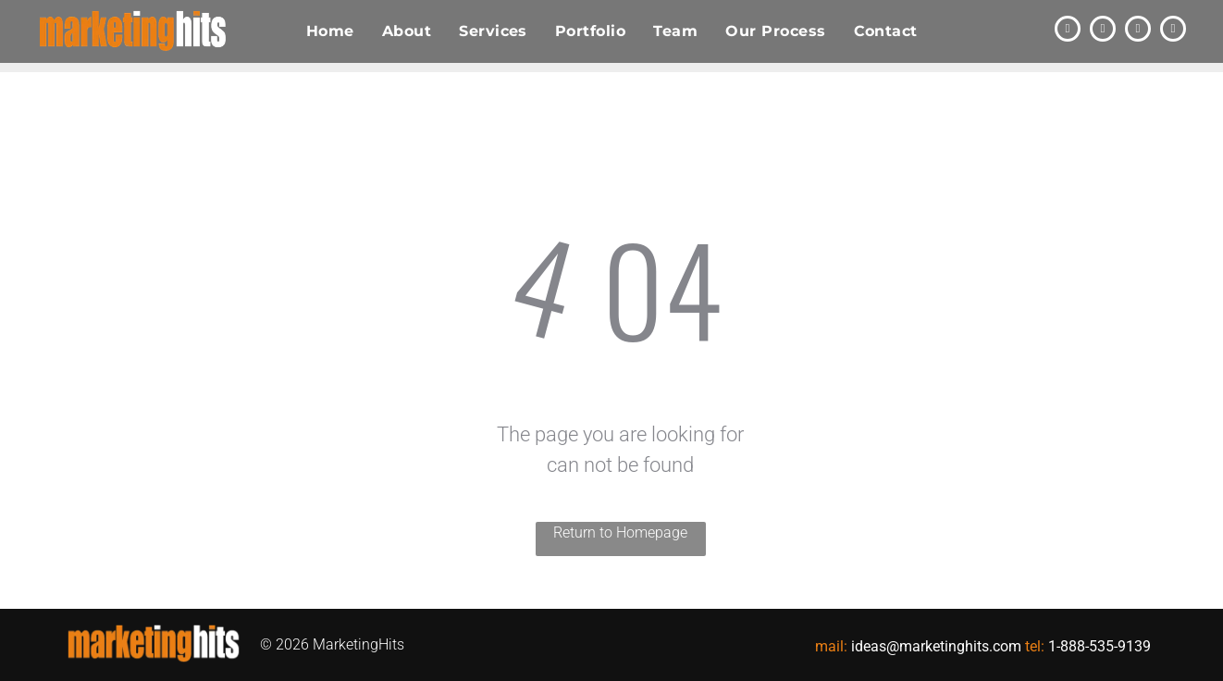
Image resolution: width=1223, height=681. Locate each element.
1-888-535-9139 (1099, 646)
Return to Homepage (620, 532)
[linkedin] (1103, 31)
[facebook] (1138, 31)
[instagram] (1173, 31)
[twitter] (1068, 31)
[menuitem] (330, 31)
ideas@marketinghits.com (936, 646)
